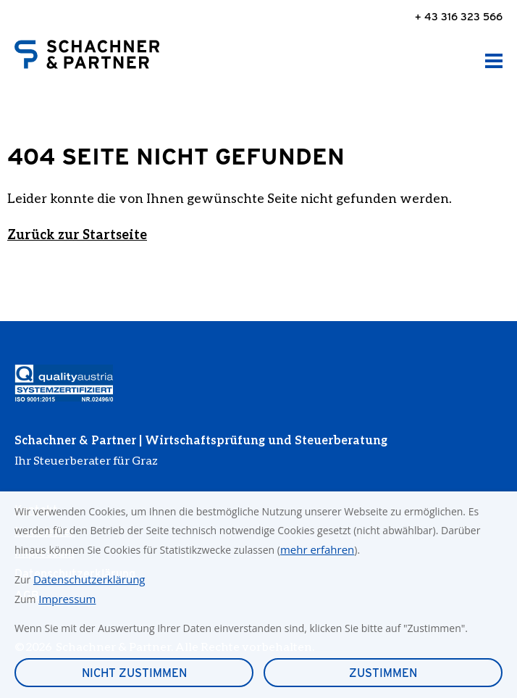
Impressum (67, 598)
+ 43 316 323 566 (459, 16)
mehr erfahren (317, 549)
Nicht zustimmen (134, 673)
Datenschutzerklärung (89, 579)
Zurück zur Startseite (77, 234)
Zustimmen (383, 673)
